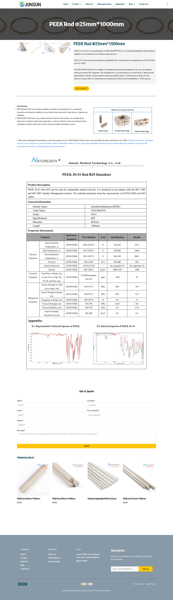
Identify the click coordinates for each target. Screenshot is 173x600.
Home (65, 4)
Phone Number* (93, 434)
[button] (42, 107)
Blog (132, 4)
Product (76, 4)
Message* (21, 454)
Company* (91, 424)
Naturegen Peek (104, 4)
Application (120, 4)
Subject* (20, 444)
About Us (89, 4)
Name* (19, 424)
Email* (19, 434)
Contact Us (143, 4)
